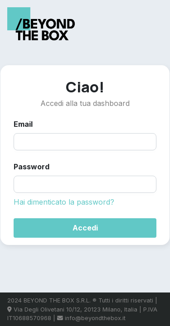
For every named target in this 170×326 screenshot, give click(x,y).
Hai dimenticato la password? (64, 201)
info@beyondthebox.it (95, 318)
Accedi (85, 227)
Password (31, 166)
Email (23, 124)
